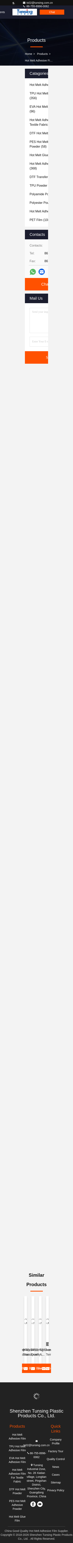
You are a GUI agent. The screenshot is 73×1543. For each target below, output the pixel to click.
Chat (52, 12)
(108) (40, 220)
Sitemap (56, 1482)
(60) (45, 202)
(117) (42, 185)
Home (28, 53)
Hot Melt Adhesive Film (39, 60)
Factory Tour (55, 1451)
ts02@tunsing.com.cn (38, 2)
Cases (56, 1474)
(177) (46, 177)
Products (42, 53)
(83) (46, 155)
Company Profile (56, 1441)
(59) (46, 194)
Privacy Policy (55, 1490)
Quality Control (56, 1459)
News (55, 1466)
